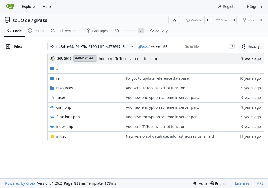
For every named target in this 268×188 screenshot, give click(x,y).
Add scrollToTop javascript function (128, 58)
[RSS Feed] (174, 20)
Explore (28, 6)
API (260, 183)
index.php (64, 126)
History (251, 46)
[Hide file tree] (8, 46)
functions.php (68, 116)
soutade (21, 20)
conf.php (63, 107)
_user (60, 97)
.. (54, 68)
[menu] (200, 183)
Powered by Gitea (20, 183)
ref (58, 78)
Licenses (242, 183)
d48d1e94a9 (85, 58)
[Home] (10, 6)
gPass (40, 20)
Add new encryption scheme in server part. (162, 97)
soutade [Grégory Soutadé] (64, 58)
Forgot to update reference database (157, 78)
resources (64, 87)
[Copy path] (165, 46)
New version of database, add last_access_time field (170, 136)
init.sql (62, 136)
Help (47, 6)
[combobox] (208, 46)
